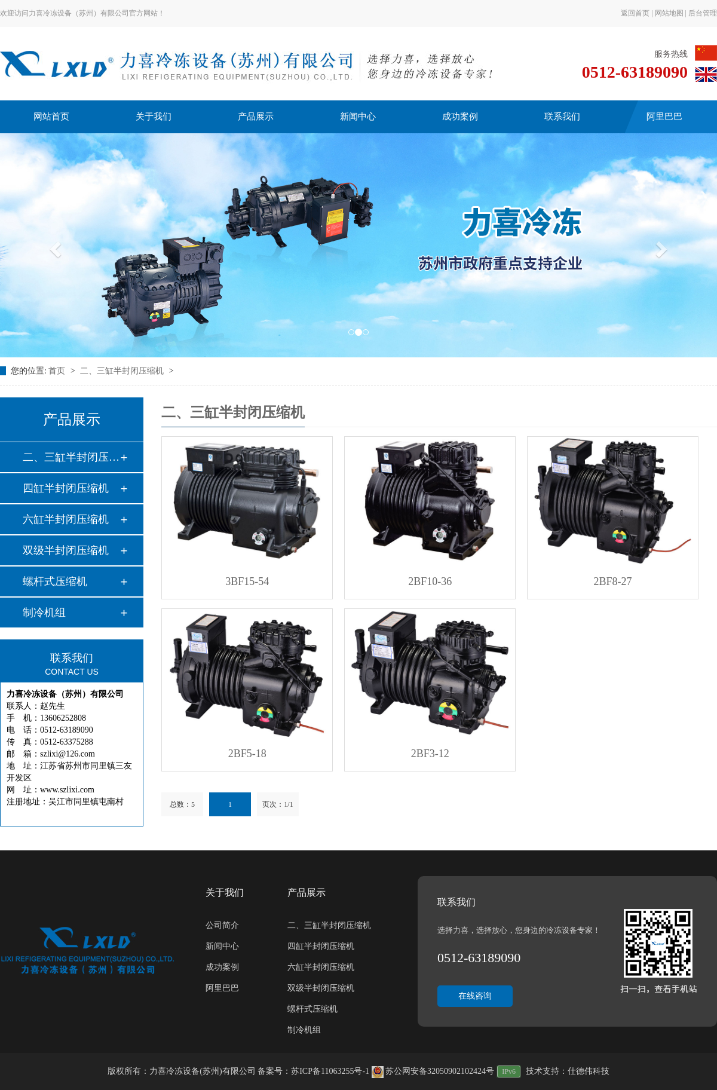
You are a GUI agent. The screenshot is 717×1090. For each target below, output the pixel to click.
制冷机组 (44, 613)
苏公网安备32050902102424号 (433, 1071)
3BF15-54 (247, 581)
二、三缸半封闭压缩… (71, 457)
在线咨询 (475, 995)
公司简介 (222, 925)
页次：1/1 (277, 804)
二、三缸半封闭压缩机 (123, 370)
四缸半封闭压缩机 (66, 488)
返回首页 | (637, 13)
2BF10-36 (430, 581)
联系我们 (562, 116)
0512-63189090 (635, 72)
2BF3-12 (430, 754)
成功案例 (460, 116)
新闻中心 (358, 116)
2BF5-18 (247, 754)
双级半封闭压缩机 (66, 550)
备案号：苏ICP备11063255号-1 (313, 1071)
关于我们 (153, 116)
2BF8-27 (613, 581)
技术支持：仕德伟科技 (567, 1071)
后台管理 (702, 13)
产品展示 (256, 116)
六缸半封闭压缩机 (66, 519)
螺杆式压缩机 (55, 581)
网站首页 (51, 116)
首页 (58, 370)
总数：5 (182, 804)
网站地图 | (671, 13)
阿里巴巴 (664, 116)
